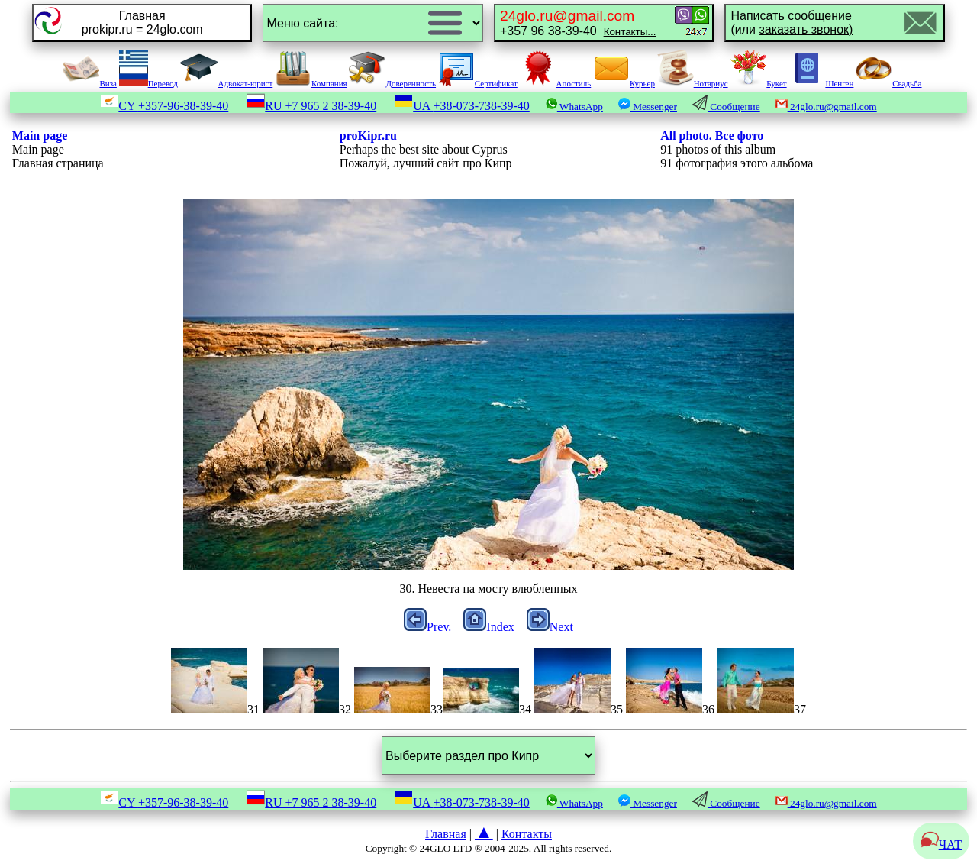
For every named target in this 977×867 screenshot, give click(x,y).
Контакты (526, 833)
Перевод (148, 83)
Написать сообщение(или (791, 22)
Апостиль (556, 83)
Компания (311, 83)
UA (462, 105)
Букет (758, 83)
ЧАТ (941, 844)
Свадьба (888, 83)
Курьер (624, 83)
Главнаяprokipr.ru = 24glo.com (142, 22)
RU (311, 105)
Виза (89, 83)
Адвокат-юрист (226, 83)
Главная (445, 833)
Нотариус (692, 83)
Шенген (820, 83)
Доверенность (392, 83)
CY (164, 105)
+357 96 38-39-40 (578, 22)
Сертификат (478, 83)
